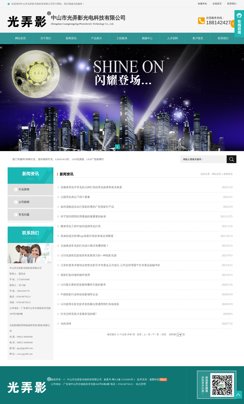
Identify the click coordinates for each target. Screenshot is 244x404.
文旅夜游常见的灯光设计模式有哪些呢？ (85, 245)
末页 (164, 334)
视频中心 (147, 38)
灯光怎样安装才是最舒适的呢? (78, 314)
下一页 (155, 334)
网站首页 (20, 38)
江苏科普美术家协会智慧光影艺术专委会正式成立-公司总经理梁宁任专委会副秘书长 (110, 265)
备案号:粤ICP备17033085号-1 (119, 379)
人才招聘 (172, 38)
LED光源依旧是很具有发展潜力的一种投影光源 (88, 255)
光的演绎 (66, 323)
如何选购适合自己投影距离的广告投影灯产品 (87, 206)
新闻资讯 (71, 38)
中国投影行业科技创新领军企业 (79, 294)
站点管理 (141, 384)
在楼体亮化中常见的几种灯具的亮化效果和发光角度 (91, 187)
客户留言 (198, 38)
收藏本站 (202, 3)
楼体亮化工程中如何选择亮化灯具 (81, 226)
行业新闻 (24, 189)
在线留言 (217, 3)
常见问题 (24, 214)
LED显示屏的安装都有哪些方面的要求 (83, 284)
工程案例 (121, 38)
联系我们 (231, 3)
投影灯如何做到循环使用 (75, 275)
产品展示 (96, 38)
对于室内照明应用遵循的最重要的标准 (83, 216)
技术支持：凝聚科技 (148, 379)
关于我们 (45, 38)
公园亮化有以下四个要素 (75, 197)
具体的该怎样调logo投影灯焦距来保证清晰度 (87, 236)
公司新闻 (24, 202)
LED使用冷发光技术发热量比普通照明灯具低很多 (90, 304)
